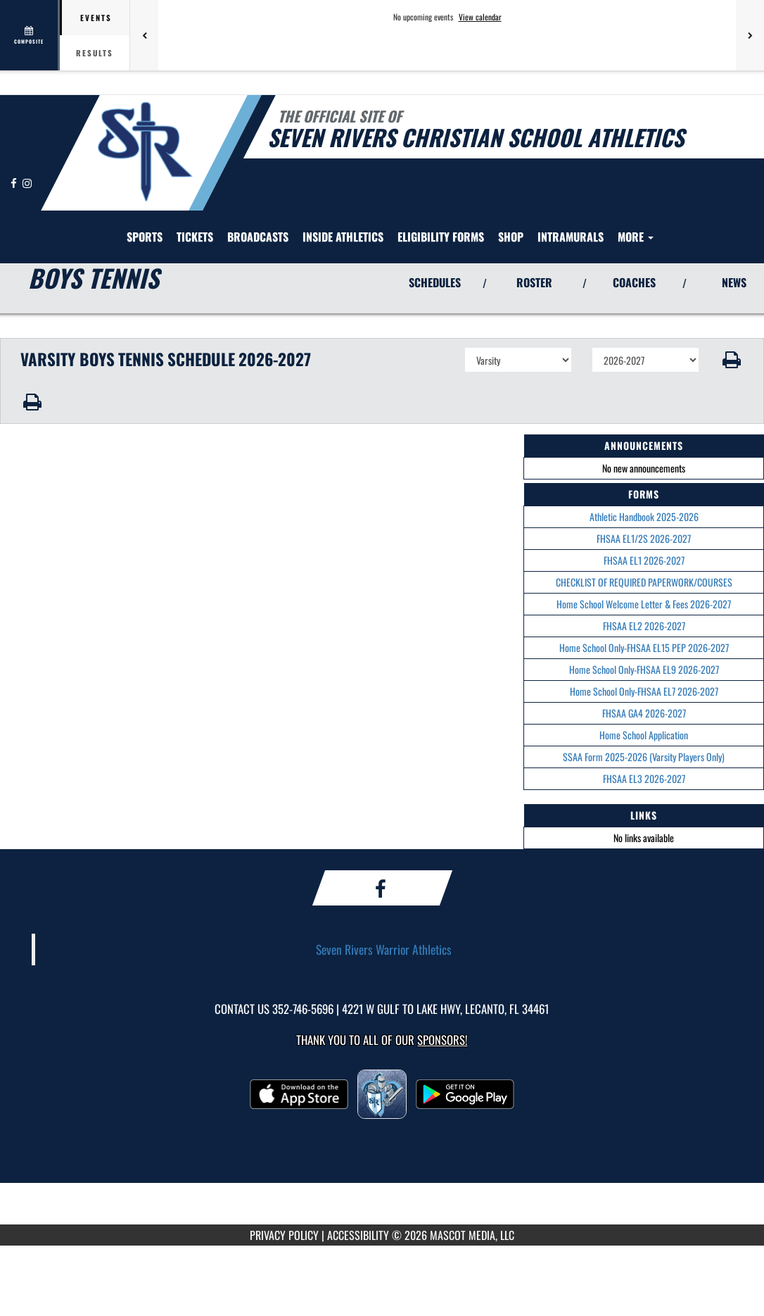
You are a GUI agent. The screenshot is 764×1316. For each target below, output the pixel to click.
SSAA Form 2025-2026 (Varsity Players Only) (644, 756)
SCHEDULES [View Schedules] (435, 282)
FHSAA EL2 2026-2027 (644, 625)
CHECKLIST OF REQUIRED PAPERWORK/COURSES (644, 582)
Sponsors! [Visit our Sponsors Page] (442, 1039)
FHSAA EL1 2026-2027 (644, 560)
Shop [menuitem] (510, 236)
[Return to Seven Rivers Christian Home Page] (144, 151)
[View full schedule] (30, 35)
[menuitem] (195, 237)
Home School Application (643, 734)
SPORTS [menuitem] (145, 236)
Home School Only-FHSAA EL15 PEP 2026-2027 (644, 647)
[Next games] (750, 35)
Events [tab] (96, 17)
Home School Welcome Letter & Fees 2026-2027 (643, 603)
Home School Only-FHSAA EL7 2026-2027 (644, 691)
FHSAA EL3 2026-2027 (644, 778)
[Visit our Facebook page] (15, 182)
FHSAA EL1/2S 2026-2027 (644, 538)
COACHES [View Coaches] (634, 282)
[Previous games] (144, 35)
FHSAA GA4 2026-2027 (644, 713)
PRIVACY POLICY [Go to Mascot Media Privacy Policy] (284, 1235)
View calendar (480, 17)
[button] (731, 360)
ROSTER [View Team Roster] (534, 282)
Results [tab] (94, 52)
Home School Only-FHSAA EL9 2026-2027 (644, 669)
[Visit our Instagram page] (27, 182)
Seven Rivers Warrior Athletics (384, 949)
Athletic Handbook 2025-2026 (644, 516)
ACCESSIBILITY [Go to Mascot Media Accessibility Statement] (358, 1235)
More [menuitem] (636, 236)
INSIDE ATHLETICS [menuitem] (343, 236)
